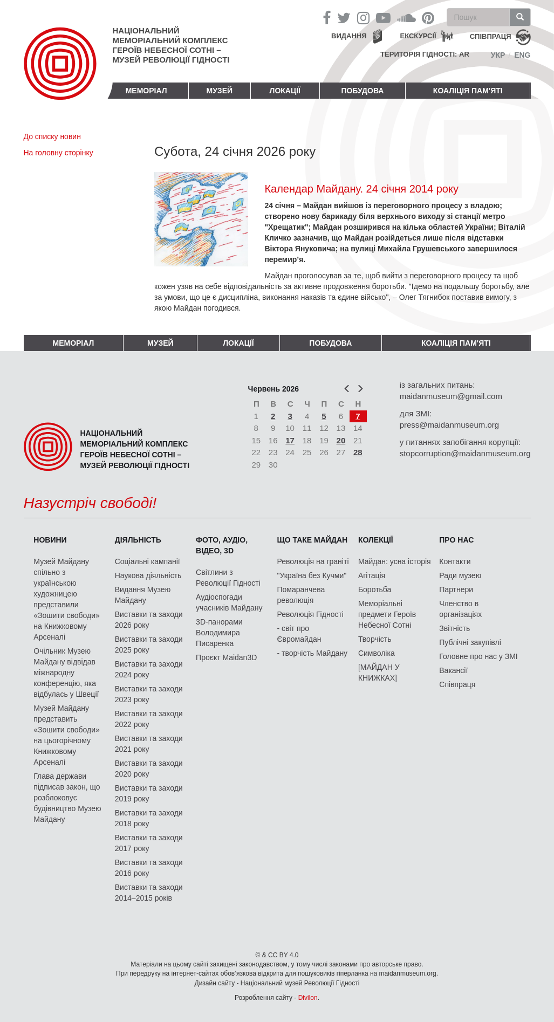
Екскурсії (418, 36)
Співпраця (457, 684)
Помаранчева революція (301, 595)
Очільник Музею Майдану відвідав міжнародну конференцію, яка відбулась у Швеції (66, 672)
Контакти (454, 561)
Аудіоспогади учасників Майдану (229, 602)
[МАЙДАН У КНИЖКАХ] (379, 672)
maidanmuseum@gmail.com (451, 396)
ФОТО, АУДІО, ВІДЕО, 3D (222, 545)
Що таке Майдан (312, 540)
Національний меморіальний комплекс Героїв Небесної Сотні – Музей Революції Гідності (171, 45)
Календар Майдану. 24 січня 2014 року (361, 189)
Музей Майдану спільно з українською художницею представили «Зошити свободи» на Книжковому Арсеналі (66, 599)
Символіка (376, 653)
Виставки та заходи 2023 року (149, 694)
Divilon (308, 998)
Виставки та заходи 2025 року (149, 644)
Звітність (454, 628)
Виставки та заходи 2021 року (149, 743)
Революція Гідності (310, 614)
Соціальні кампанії (147, 561)
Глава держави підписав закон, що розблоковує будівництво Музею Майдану (67, 798)
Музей (219, 90)
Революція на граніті (313, 561)
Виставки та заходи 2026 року (149, 619)
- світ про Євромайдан (299, 633)
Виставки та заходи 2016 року (149, 867)
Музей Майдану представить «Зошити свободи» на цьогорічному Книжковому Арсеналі (66, 735)
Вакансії (453, 670)
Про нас (456, 540)
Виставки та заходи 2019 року (149, 793)
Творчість (375, 639)
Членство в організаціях (460, 609)
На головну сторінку (58, 152)
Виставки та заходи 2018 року (149, 818)
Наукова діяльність (148, 575)
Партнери (456, 589)
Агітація (371, 575)
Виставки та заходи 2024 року (149, 669)
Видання (349, 36)
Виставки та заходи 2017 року (149, 843)
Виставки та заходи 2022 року (149, 719)
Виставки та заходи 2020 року (149, 768)
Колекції (375, 540)
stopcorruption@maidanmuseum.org (465, 453)
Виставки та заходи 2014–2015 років (149, 892)
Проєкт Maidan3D (226, 657)
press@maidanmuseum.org (449, 424)
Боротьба (374, 589)
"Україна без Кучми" (312, 575)
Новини (49, 540)
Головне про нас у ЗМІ (478, 656)
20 (341, 440)
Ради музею (460, 575)
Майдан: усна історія (394, 561)
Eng (522, 55)
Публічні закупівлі (470, 642)
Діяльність (138, 540)
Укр (498, 55)
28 (358, 452)
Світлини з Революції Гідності (228, 577)
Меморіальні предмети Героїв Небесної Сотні (387, 614)
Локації (285, 90)
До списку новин (52, 136)
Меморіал (146, 90)
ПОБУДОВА (362, 90)
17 (290, 440)
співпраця (490, 36)
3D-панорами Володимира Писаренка (219, 633)
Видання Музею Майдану (142, 595)
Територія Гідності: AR (424, 54)
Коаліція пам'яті (468, 90)
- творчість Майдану (312, 653)
